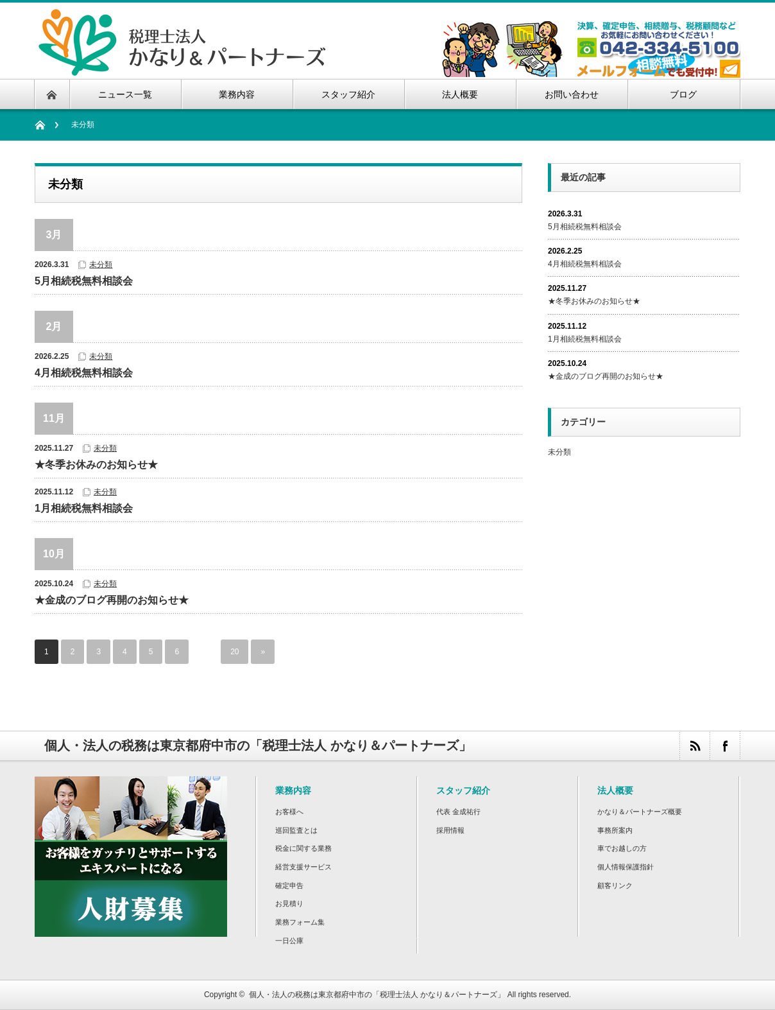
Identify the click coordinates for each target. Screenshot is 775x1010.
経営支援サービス (303, 867)
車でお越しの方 (622, 848)
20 (234, 651)
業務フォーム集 (300, 922)
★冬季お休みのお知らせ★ (96, 464)
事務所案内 (615, 830)
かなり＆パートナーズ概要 (639, 811)
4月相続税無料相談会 (84, 372)
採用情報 (450, 830)
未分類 (100, 264)
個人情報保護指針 (625, 867)
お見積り (289, 903)
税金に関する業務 (303, 848)
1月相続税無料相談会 (84, 508)
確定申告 (289, 885)
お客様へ (289, 811)
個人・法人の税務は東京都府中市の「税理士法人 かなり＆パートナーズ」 (377, 994)
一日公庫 (289, 941)
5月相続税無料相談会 (84, 280)
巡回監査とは (296, 830)
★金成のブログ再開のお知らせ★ (112, 600)
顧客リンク (615, 885)
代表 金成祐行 (458, 811)
